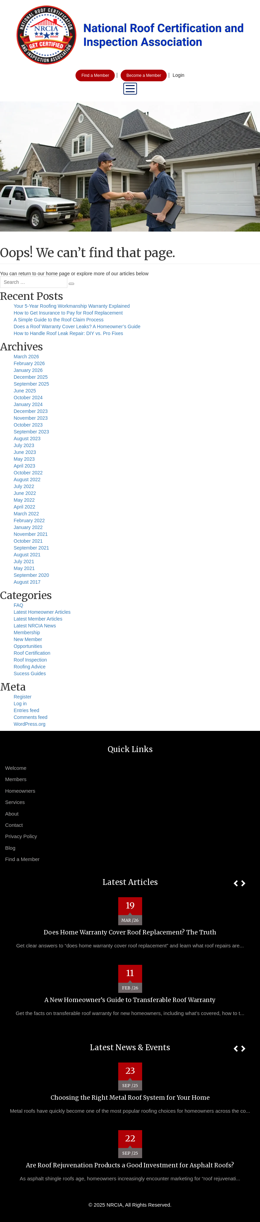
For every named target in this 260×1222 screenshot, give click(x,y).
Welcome (15, 768)
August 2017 (27, 582)
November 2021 (31, 534)
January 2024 (28, 404)
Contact (14, 825)
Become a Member (143, 75)
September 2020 (31, 575)
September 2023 (31, 431)
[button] (235, 883)
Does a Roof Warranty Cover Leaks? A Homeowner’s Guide (77, 326)
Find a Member (95, 75)
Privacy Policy (21, 836)
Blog (10, 848)
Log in (20, 703)
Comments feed (30, 717)
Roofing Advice (29, 666)
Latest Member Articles (38, 619)
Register (22, 696)
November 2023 (31, 418)
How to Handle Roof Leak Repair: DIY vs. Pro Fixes (68, 333)
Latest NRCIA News (35, 625)
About (11, 814)
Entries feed (26, 710)
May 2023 (24, 459)
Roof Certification (32, 653)
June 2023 (25, 452)
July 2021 (24, 561)
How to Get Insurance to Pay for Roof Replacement (68, 313)
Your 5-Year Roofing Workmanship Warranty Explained (72, 306)
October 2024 (28, 397)
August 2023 (27, 438)
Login (178, 75)
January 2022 (28, 527)
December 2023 (31, 411)
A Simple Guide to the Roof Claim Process (59, 319)
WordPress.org (29, 724)
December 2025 (31, 377)
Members (16, 779)
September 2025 (31, 384)
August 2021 (27, 554)
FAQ (18, 605)
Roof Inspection (30, 660)
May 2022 (24, 500)
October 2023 (28, 425)
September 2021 (31, 548)
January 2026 (28, 370)
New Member (28, 639)
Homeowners (20, 791)
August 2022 (27, 479)
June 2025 (25, 390)
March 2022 (26, 513)
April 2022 (24, 507)
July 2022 (24, 486)
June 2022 (25, 493)
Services (15, 802)
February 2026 (29, 363)
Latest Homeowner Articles (42, 612)
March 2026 (26, 356)
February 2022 (29, 520)
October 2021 (28, 541)
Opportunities (28, 646)
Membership (27, 632)
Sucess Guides (30, 673)
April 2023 (24, 466)
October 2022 (28, 472)
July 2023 (24, 445)
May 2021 (24, 568)
